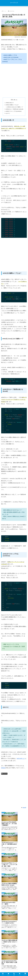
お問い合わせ (21, 971)
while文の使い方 (10, 102)
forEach (3, 767)
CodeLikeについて (7, 969)
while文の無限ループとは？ (12, 104)
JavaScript (4, 773)
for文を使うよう (21, 758)
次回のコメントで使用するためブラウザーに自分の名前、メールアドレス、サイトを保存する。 (14, 949)
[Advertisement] (14, 80)
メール (3, 942)
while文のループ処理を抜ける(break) (14, 109)
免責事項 (7, 971)
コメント (4, 919)
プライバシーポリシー (20, 969)
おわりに (8, 113)
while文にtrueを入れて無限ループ (15, 107)
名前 (2, 937)
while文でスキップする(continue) (14, 111)
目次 (12, 99)
